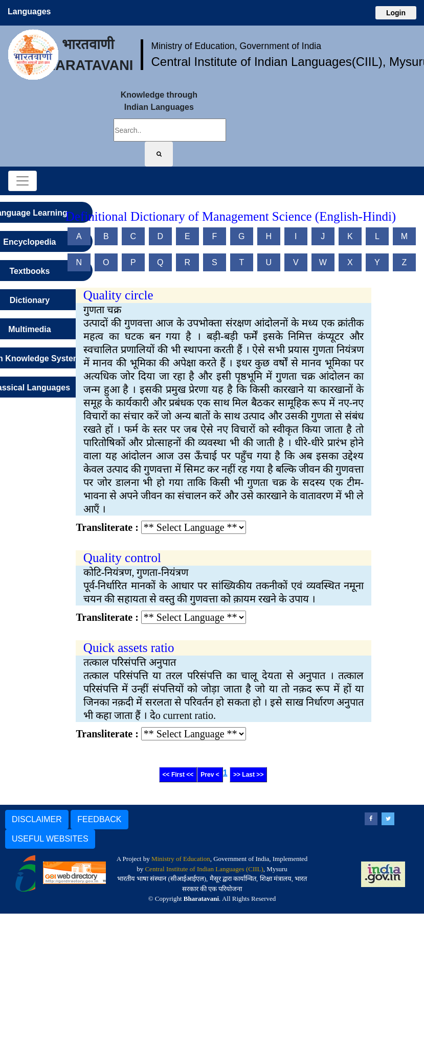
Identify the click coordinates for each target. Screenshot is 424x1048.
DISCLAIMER (37, 819)
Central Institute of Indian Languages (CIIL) (204, 869)
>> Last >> (248, 774)
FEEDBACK (99, 819)
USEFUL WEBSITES (50, 838)
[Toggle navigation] (22, 181)
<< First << (178, 774)
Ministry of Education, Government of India (236, 46)
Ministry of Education (180, 859)
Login (396, 13)
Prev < (209, 774)
